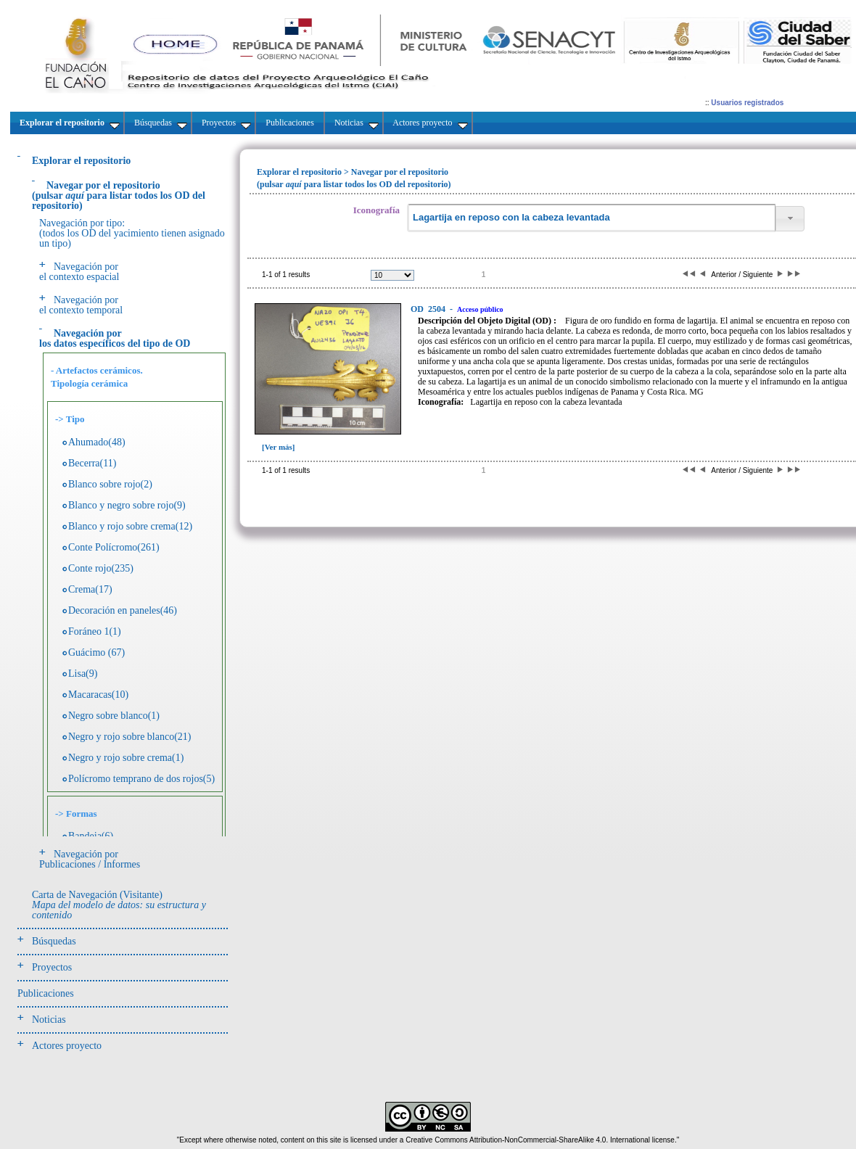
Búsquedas (54, 941)
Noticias (49, 1019)
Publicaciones (45, 993)
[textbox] (591, 218)
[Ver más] (278, 446)
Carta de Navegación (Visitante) (119, 905)
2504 (429, 309)
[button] (789, 218)
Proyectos (52, 967)
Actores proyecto (67, 1045)
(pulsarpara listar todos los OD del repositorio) (118, 195)
